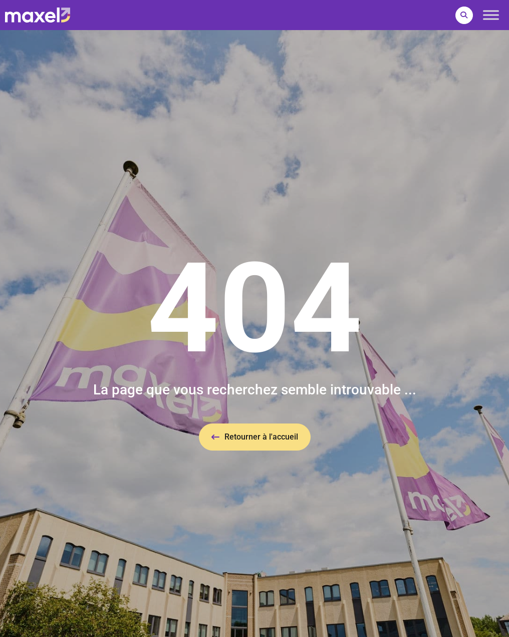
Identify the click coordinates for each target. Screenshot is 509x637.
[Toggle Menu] (491, 15)
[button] (464, 15)
